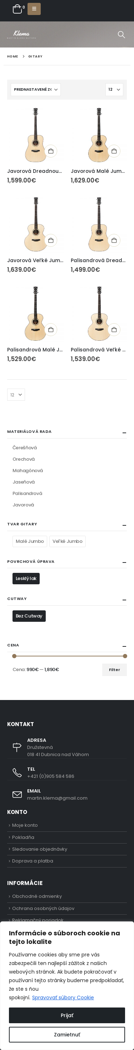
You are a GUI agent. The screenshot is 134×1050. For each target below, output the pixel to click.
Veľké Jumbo (68, 541)
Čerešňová (25, 447)
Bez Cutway (29, 615)
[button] (34, 9)
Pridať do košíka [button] (50, 151)
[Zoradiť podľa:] (36, 89)
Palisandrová (27, 493)
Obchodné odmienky (37, 896)
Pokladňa (23, 837)
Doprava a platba (32, 861)
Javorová (23, 504)
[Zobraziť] (114, 89)
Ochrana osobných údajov (43, 908)
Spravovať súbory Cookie (63, 997)
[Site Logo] (21, 34)
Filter (114, 669)
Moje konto (25, 825)
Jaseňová (24, 482)
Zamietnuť (67, 1034)
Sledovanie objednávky (39, 849)
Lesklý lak (26, 578)
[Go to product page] (35, 135)
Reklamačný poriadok (38, 920)
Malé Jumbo (30, 541)
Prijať (67, 1015)
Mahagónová (28, 470)
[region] (67, 985)
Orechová (24, 459)
